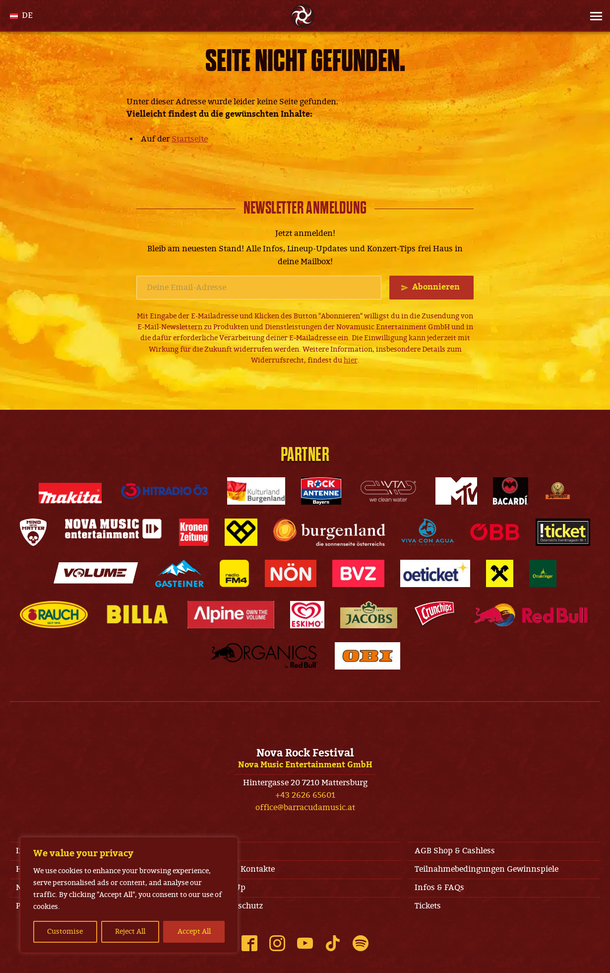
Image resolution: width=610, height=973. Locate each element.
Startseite (190, 139)
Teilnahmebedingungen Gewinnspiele (486, 869)
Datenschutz (239, 906)
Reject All (130, 931)
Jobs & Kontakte (245, 869)
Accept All (194, 931)
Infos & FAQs (439, 888)
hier (351, 360)
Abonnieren (436, 287)
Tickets (428, 906)
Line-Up (230, 888)
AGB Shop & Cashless (455, 851)
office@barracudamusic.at (305, 808)
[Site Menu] (593, 16)
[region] (129, 895)
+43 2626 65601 (305, 795)
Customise (65, 931)
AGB (223, 851)
